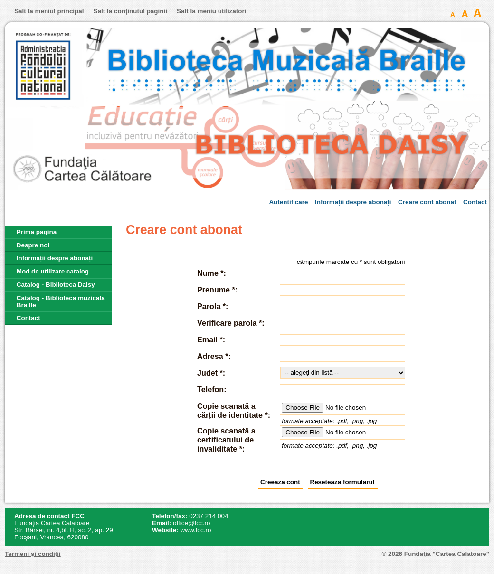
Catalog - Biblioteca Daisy (56, 284)
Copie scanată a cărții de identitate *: (233, 410)
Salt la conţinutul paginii (130, 11)
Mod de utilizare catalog (53, 271)
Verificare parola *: (230, 323)
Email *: (211, 339)
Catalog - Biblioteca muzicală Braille (61, 301)
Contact (475, 202)
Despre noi (33, 245)
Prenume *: (217, 289)
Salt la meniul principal (49, 11)
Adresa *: (214, 356)
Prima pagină (37, 231)
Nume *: (211, 273)
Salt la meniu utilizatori (211, 11)
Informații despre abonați (353, 202)
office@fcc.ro (191, 523)
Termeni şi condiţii (33, 553)
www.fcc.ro (195, 530)
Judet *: (211, 372)
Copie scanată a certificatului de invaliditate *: (226, 439)
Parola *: (212, 306)
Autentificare (288, 202)
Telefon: (211, 389)
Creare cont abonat (427, 202)
